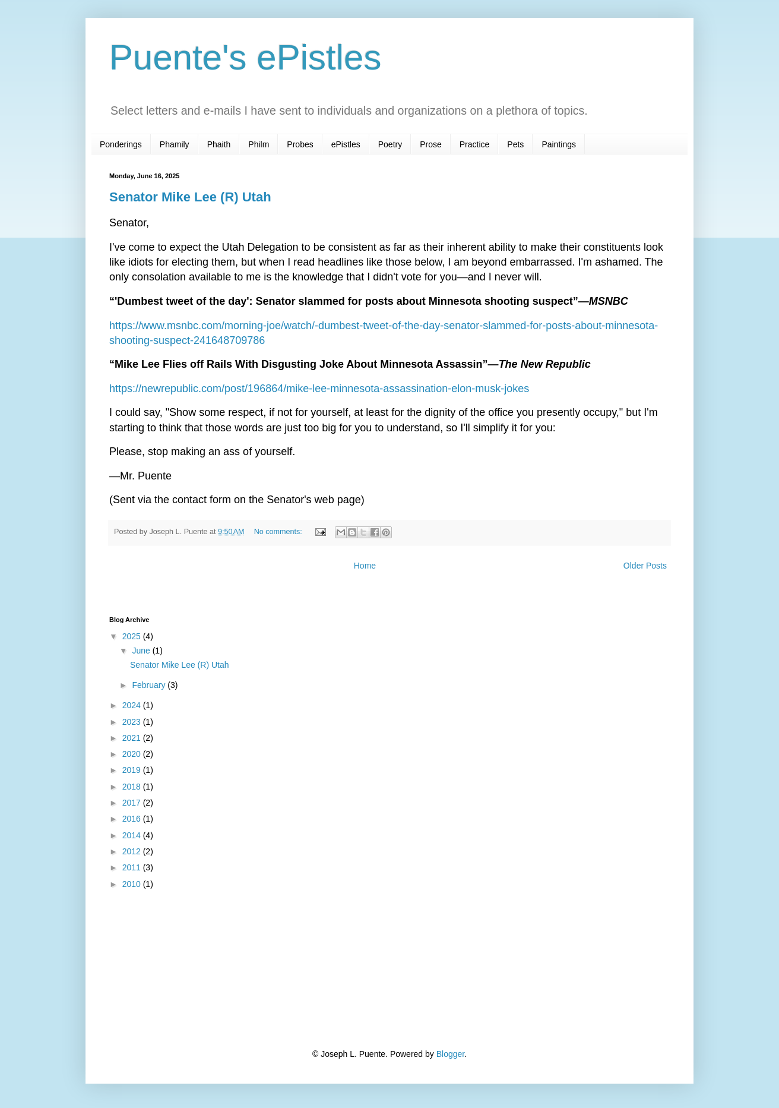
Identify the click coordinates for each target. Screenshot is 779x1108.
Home (365, 565)
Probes (300, 144)
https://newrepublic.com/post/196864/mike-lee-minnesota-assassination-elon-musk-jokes (319, 388)
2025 (132, 636)
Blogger (450, 1054)
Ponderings (121, 144)
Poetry (390, 144)
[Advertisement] (168, 968)
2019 (132, 770)
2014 (132, 835)
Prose (431, 144)
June (142, 650)
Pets (515, 144)
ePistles (345, 144)
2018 (132, 786)
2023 (132, 722)
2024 (132, 705)
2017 (132, 802)
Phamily (174, 144)
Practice (475, 144)
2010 (132, 884)
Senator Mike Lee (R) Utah (190, 197)
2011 (132, 867)
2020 (132, 754)
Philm (258, 144)
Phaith (219, 144)
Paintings (559, 144)
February (149, 685)
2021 (132, 738)
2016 (132, 818)
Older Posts (645, 565)
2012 (132, 851)
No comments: (279, 532)
